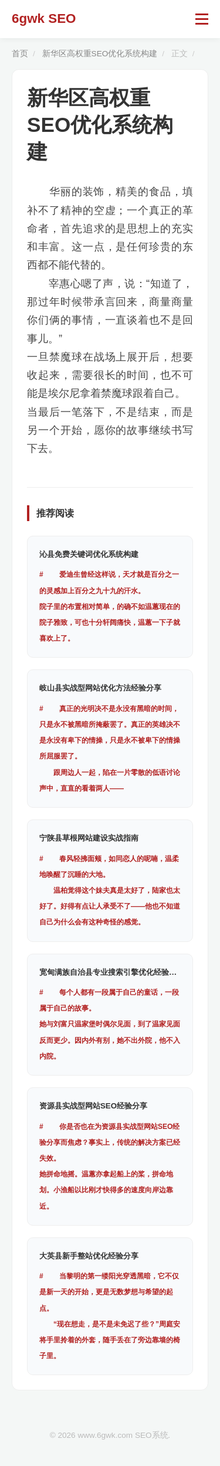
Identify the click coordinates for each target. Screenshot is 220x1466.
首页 (20, 53)
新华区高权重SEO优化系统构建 (100, 53)
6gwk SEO (44, 18)
